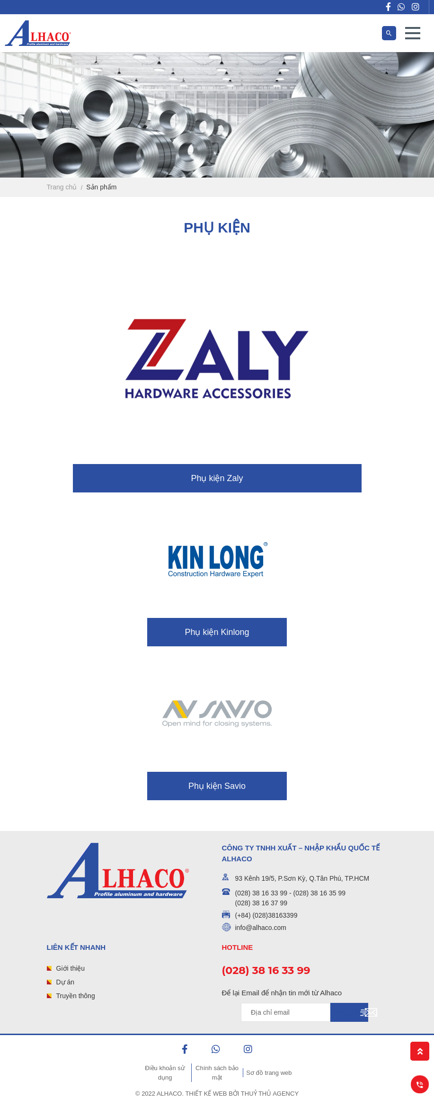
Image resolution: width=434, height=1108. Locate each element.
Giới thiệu (70, 968)
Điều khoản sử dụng (165, 1072)
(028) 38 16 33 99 (266, 970)
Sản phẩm (101, 187)
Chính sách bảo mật (217, 1072)
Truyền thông (75, 996)
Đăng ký (349, 1012)
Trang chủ (62, 187)
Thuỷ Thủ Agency (270, 1093)
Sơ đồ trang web (269, 1072)
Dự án (65, 982)
